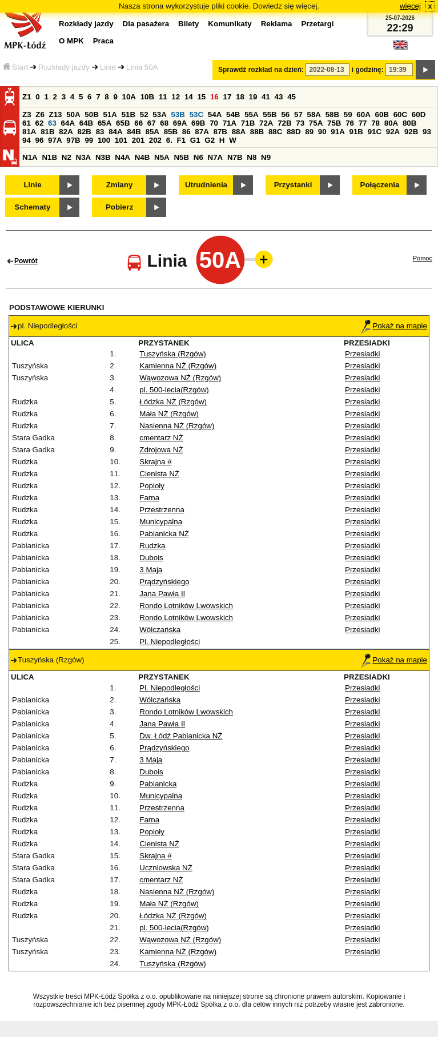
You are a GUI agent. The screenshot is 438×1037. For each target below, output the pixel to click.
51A (110, 114)
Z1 (26, 97)
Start (15, 67)
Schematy (33, 207)
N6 (198, 157)
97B (73, 140)
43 (279, 97)
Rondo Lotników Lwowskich (186, 605)
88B (257, 131)
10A (129, 97)
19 (253, 97)
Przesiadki (362, 353)
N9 (266, 157)
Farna (149, 497)
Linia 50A (142, 67)
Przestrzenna (161, 509)
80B (409, 123)
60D (418, 114)
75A (316, 123)
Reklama (276, 23)
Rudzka (152, 545)
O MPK (71, 41)
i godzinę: (368, 70)
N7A (215, 157)
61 (26, 123)
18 (240, 97)
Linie (108, 67)
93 (427, 131)
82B (84, 131)
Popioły (151, 485)
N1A (30, 157)
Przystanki (293, 184)
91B (356, 131)
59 (348, 114)
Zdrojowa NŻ (161, 449)
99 (89, 140)
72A (266, 123)
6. (169, 140)
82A (66, 131)
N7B (235, 157)
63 (52, 123)
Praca (103, 41)
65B (123, 123)
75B (334, 123)
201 (138, 140)
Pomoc (422, 258)
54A (215, 114)
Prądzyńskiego (164, 581)
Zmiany (119, 184)
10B (147, 97)
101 (121, 140)
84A (115, 131)
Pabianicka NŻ (164, 533)
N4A (122, 157)
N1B (49, 157)
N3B (103, 157)
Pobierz (119, 207)
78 (375, 123)
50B (91, 114)
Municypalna (160, 521)
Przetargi (317, 23)
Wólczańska (159, 629)
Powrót (26, 261)
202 (155, 140)
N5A (162, 157)
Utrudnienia (206, 184)
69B (198, 123)
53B (178, 114)
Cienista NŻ (159, 473)
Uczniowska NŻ (165, 867)
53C (196, 114)
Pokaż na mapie (394, 325)
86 (186, 131)
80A (391, 123)
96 (39, 140)
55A (251, 114)
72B (284, 123)
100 (104, 140)
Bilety (188, 23)
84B (133, 131)
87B (220, 131)
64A (68, 123)
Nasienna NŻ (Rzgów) (176, 425)
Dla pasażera (146, 23)
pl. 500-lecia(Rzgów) (173, 389)
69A (180, 123)
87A (201, 131)
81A (29, 131)
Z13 (55, 114)
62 (39, 123)
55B (269, 114)
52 (144, 114)
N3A (83, 157)
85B (171, 131)
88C (275, 131)
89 (309, 131)
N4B (142, 157)
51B (128, 114)
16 (214, 97)
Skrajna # (155, 461)
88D (293, 131)
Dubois (151, 557)
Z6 (40, 114)
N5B (181, 157)
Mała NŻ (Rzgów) (169, 413)
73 (300, 123)
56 (285, 114)
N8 (251, 157)
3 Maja (150, 569)
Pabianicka (157, 783)
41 (266, 97)
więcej (410, 6)
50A (73, 114)
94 (26, 140)
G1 (195, 140)
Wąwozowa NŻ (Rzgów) (180, 377)
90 (322, 131)
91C (374, 131)
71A (229, 123)
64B (86, 123)
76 (349, 123)
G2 (209, 140)
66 (138, 123)
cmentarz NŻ (161, 437)
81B (47, 131)
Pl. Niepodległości (169, 641)
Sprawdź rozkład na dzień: (261, 70)
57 (298, 114)
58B (332, 114)
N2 (66, 157)
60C (400, 114)
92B (411, 131)
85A (152, 131)
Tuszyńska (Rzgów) (172, 353)
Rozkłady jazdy (64, 67)
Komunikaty (229, 23)
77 (363, 123)
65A (104, 123)
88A (239, 131)
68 (164, 123)
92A (393, 131)
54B (233, 114)
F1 (181, 140)
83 (100, 131)
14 (188, 97)
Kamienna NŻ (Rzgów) (177, 365)
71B (248, 123)
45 (291, 97)
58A (314, 114)
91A (337, 131)
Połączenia (380, 184)
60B (382, 114)
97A (55, 140)
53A (159, 114)
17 (227, 97)
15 (201, 97)
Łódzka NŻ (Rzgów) (173, 401)
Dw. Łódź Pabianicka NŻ (180, 735)
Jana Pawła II (162, 593)
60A (363, 114)
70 (214, 123)
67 (151, 123)
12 (175, 97)
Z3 (26, 114)
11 (163, 97)
